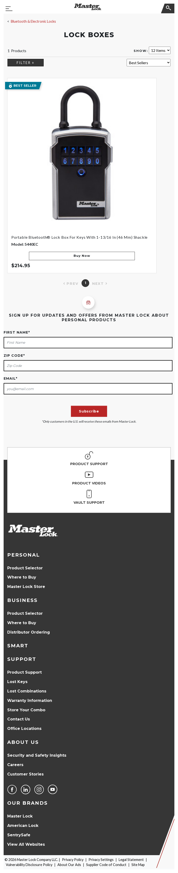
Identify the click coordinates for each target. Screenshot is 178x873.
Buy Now (82, 256)
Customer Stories (25, 774)
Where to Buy (21, 577)
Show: (141, 51)
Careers (15, 764)
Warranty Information (29, 700)
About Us (23, 742)
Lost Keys (17, 681)
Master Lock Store (26, 586)
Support (21, 659)
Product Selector (25, 568)
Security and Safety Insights (36, 755)
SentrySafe (18, 835)
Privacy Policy (72, 860)
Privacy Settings (101, 860)
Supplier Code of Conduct (106, 865)
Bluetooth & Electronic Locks (33, 21)
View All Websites (26, 844)
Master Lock (20, 816)
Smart (17, 646)
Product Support (24, 672)
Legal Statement (131, 860)
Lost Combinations (26, 691)
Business (22, 600)
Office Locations (24, 728)
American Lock (22, 825)
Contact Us (18, 719)
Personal (23, 555)
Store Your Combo (26, 710)
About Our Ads (69, 865)
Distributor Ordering (28, 632)
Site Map (138, 865)
